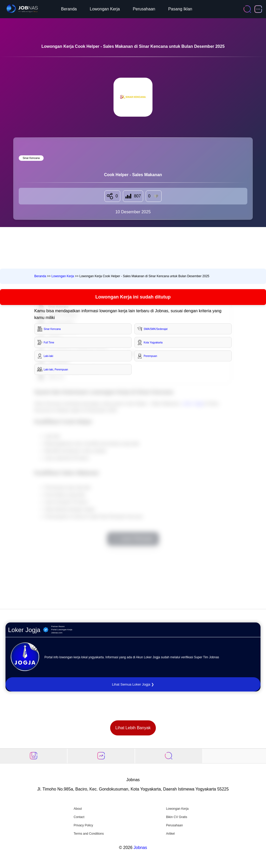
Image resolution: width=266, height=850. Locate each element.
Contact (79, 817)
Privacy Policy (83, 825)
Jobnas (140, 847)
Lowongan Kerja (105, 9)
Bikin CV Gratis (176, 817)
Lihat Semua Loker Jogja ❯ (133, 684)
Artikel (170, 833)
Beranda (69, 9)
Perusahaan (144, 9)
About (78, 809)
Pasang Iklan (180, 9)
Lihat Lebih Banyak (133, 728)
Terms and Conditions (89, 833)
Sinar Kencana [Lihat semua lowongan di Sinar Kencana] (31, 158)
